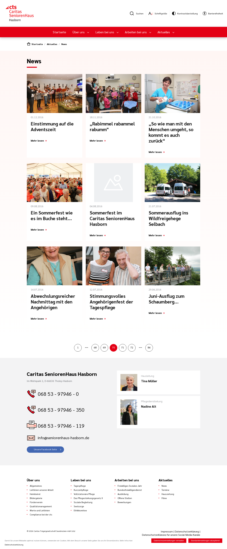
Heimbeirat (35, 494)
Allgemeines (36, 485)
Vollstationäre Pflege (84, 494)
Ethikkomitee (80, 510)
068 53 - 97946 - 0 (58, 393)
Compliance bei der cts (41, 514)
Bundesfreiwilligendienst (130, 489)
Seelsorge (79, 506)
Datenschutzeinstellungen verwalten (169, 541)
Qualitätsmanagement (41, 506)
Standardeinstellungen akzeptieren (205, 541)
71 (122, 347)
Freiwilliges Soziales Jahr (130, 485)
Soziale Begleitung (83, 502)
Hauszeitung (168, 494)
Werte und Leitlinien (40, 510)
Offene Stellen (125, 498)
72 (131, 347)
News (64, 44)
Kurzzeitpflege (81, 489)
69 (104, 347)
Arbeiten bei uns (136, 32)
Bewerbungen (124, 502)
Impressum (167, 531)
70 (113, 347)
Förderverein (36, 502)
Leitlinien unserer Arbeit (42, 489)
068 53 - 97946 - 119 (61, 425)
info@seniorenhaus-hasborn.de (63, 437)
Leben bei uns (105, 32)
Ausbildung (123, 494)
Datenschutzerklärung (187, 531)
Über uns (78, 32)
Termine (165, 489)
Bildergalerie (36, 498)
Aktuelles (164, 32)
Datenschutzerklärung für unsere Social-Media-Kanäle (171, 534)
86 (149, 347)
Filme (164, 498)
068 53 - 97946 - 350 (61, 409)
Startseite (59, 32)
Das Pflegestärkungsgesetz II (88, 498)
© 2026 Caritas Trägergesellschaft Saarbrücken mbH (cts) (51, 531)
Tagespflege (80, 485)
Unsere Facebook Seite (45, 449)
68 (95, 347)
